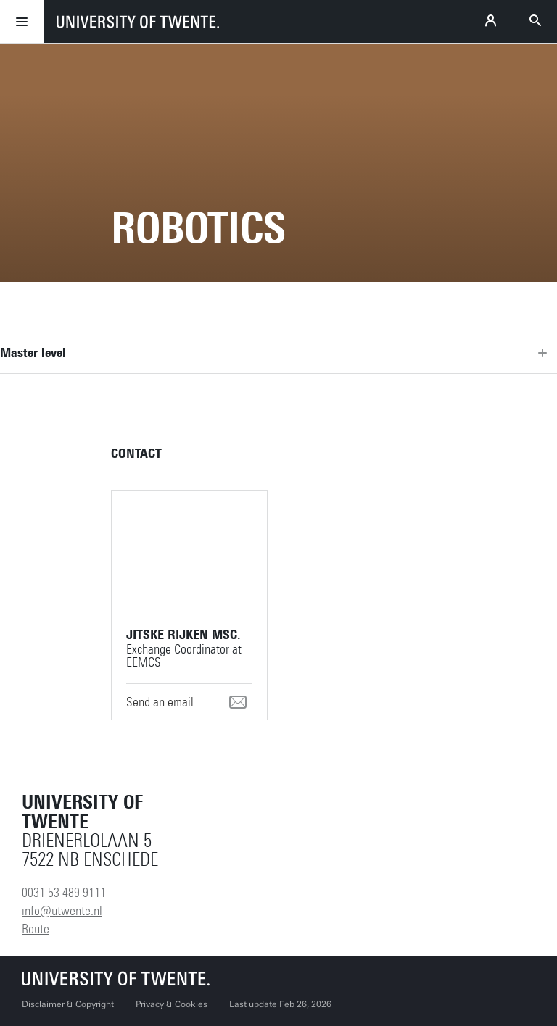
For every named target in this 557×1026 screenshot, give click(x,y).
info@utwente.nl (62, 911)
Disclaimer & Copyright (68, 1004)
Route (35, 929)
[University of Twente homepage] (138, 21)
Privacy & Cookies (171, 1004)
